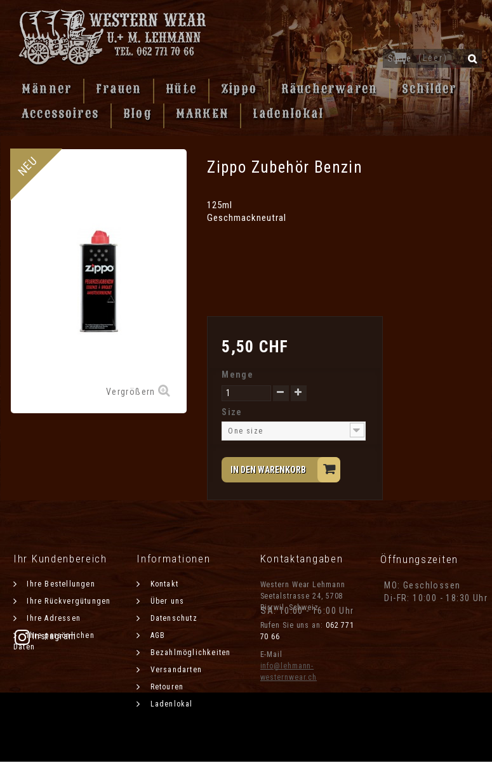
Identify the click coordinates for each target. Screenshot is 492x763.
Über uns (165, 601)
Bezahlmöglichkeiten (188, 652)
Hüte (181, 89)
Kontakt (162, 584)
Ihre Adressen (52, 618)
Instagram (415, 636)
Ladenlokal (288, 113)
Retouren (165, 686)
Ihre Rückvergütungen (67, 601)
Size (233, 412)
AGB (156, 635)
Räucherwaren (329, 89)
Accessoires (60, 113)
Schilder (429, 89)
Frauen (119, 89)
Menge (237, 374)
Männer (47, 89)
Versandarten (174, 669)
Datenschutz (172, 618)
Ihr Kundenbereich (60, 558)
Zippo (239, 89)
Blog (137, 113)
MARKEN (202, 113)
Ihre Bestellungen (59, 584)
